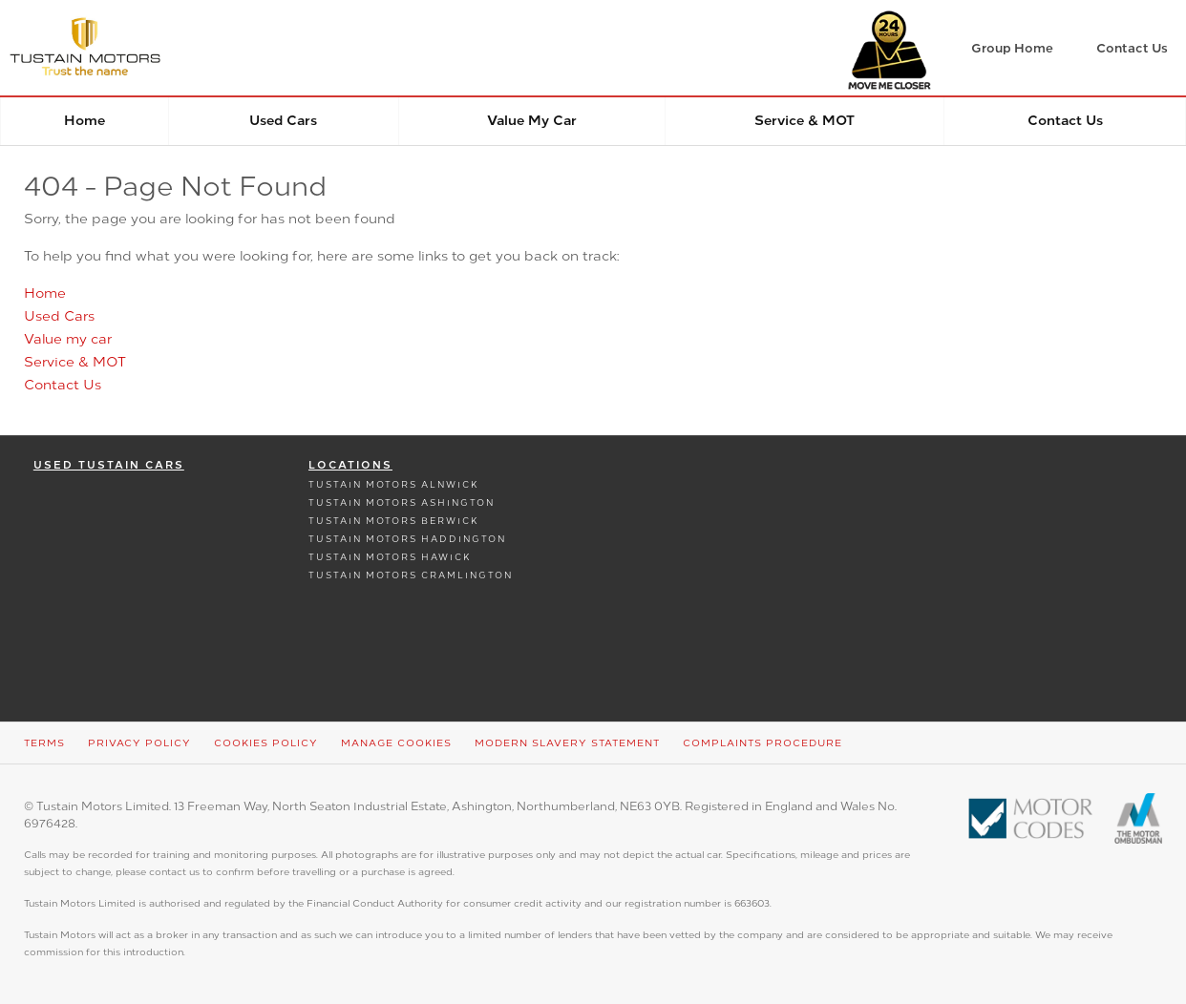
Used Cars (283, 121)
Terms (44, 743)
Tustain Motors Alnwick (393, 484)
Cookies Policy (266, 743)
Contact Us (1065, 121)
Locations (350, 465)
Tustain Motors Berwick (393, 520)
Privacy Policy (139, 743)
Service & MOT (804, 121)
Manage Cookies (396, 743)
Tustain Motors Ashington (401, 502)
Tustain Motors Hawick (390, 557)
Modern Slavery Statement (567, 743)
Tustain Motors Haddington (407, 538)
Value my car (532, 121)
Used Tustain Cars (108, 465)
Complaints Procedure (762, 743)
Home (84, 121)
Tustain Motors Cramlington (410, 575)
